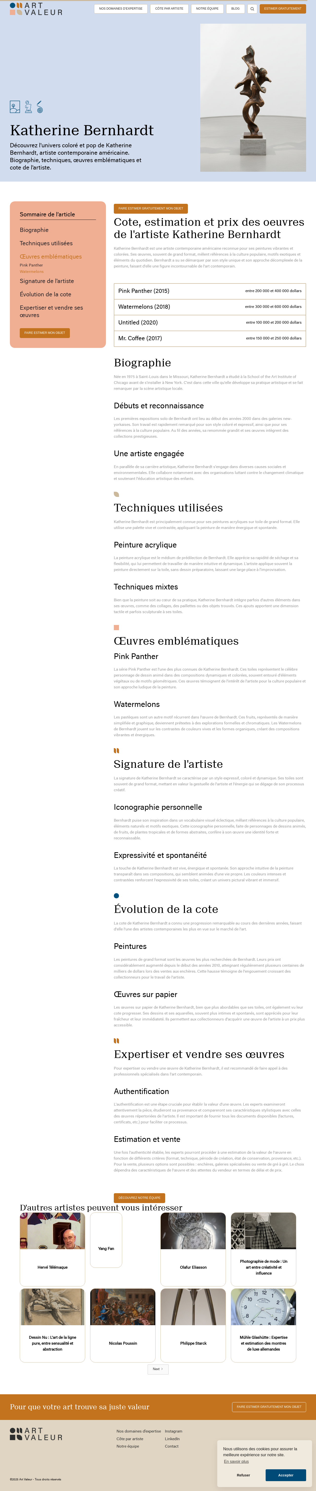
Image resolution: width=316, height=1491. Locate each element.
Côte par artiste (169, 8)
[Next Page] (158, 1369)
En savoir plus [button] (236, 1461)
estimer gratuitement (282, 8)
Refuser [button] (243, 1475)
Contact (171, 1447)
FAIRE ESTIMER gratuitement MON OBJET (150, 208)
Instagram (173, 1432)
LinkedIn (172, 1439)
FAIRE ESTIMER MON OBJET (44, 333)
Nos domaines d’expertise (120, 8)
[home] (36, 9)
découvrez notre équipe (139, 1198)
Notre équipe (207, 8)
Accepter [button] (286, 1475)
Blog (235, 8)
